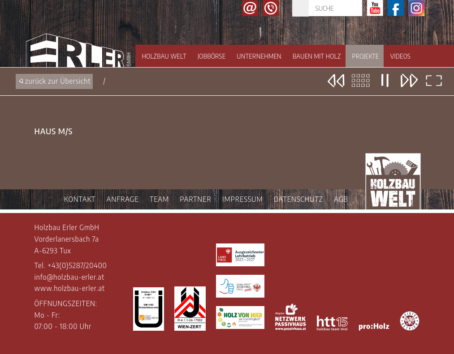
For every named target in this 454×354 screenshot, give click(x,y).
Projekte (365, 56)
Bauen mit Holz (317, 56)
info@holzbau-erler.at (69, 277)
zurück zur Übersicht (58, 81)
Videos (400, 56)
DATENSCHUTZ (298, 199)
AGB (341, 199)
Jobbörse (211, 56)
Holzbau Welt (164, 56)
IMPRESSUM (242, 199)
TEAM (159, 199)
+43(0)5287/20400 (77, 265)
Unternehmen (259, 56)
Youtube (375, 8)
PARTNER (195, 199)
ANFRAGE (123, 199)
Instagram (416, 8)
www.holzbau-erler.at (70, 288)
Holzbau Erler (78, 45)
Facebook (396, 8)
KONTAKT (79, 199)
